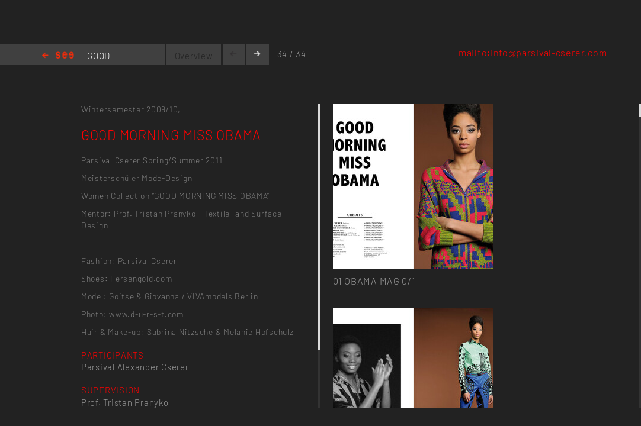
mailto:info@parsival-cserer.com (533, 52)
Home (58, 56)
